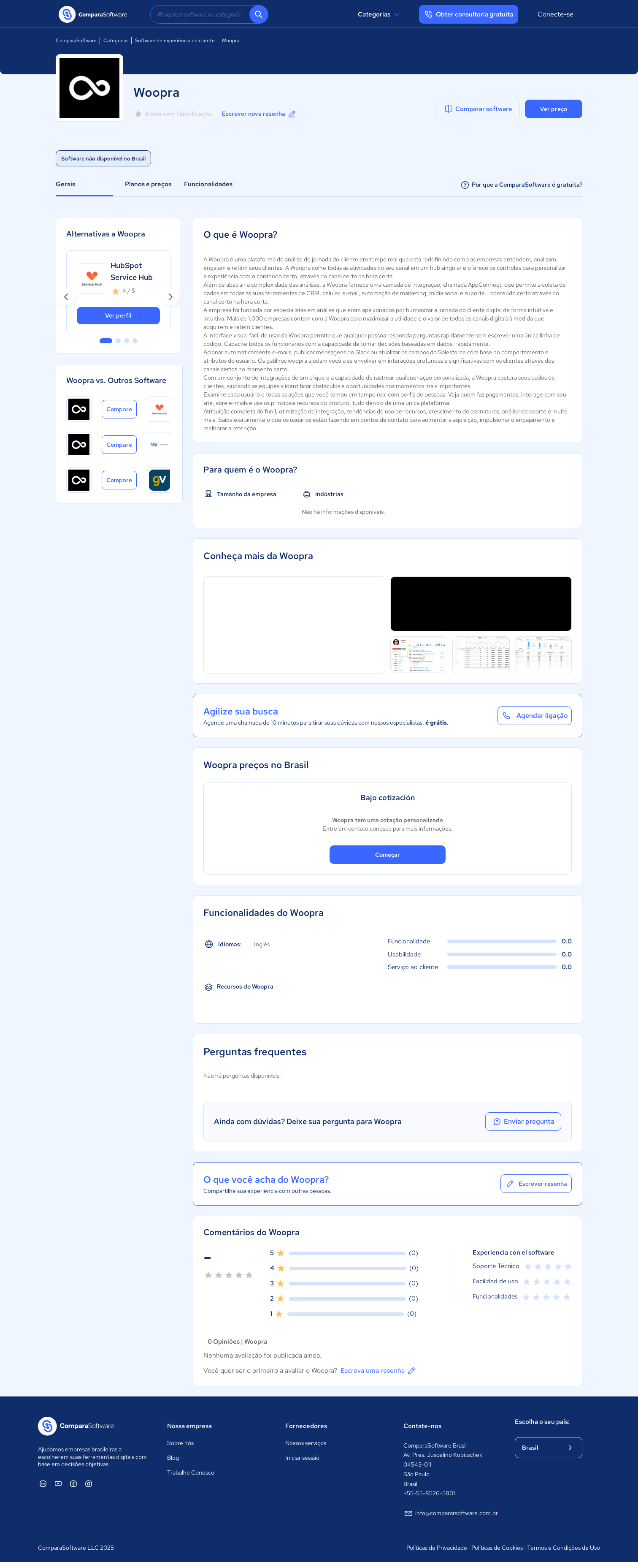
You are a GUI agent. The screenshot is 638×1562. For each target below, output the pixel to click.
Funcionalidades (208, 184)
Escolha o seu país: (542, 1422)
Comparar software (477, 109)
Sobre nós (180, 1443)
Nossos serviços (305, 1443)
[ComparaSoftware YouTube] (58, 1483)
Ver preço (553, 109)
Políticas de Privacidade (436, 1547)
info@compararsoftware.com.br (450, 1513)
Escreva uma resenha (378, 1371)
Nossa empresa (189, 1426)
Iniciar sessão (302, 1457)
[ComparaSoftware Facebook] (73, 1483)
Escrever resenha (536, 1184)
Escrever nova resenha (259, 114)
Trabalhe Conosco (190, 1472)
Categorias (380, 14)
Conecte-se (555, 14)
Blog (173, 1457)
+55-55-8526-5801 (429, 1493)
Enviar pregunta (523, 1121)
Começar (387, 854)
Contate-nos (422, 1426)
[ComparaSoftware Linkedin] (43, 1483)
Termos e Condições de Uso (563, 1547)
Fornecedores (306, 1426)
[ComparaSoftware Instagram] (89, 1483)
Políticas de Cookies (497, 1547)
